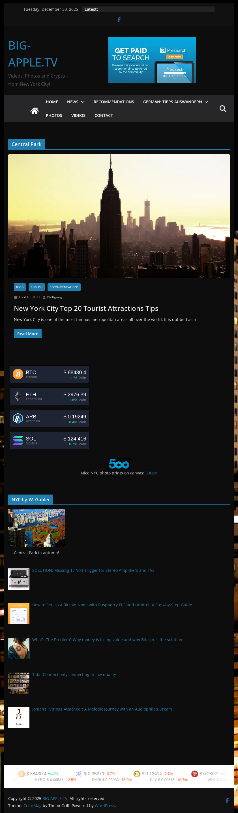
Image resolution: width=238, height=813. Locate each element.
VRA (214, 780)
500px (151, 473)
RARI (99, 780)
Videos (78, 115)
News (72, 101)
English (36, 287)
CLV (156, 780)
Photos (54, 115)
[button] (81, 102)
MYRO (43, 780)
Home (52, 101)
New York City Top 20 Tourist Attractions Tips (86, 308)
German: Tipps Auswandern (172, 101)
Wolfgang (54, 297)
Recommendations (114, 101)
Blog (19, 287)
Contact (104, 115)
